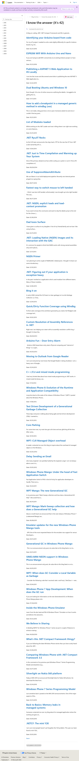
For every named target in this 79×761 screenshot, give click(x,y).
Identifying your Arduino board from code (48, 37)
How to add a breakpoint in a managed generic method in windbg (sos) (51, 105)
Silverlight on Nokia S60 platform (44, 673)
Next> (28, 738)
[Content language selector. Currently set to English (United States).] (9, 753)
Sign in (75, 2)
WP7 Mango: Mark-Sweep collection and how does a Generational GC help (50, 508)
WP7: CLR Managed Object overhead (46, 440)
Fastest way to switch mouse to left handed (49, 187)
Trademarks (4, 760)
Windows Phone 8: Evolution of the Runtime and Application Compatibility (49, 389)
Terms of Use (65, 757)
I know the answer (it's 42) (48, 17)
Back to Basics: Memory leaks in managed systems (43, 706)
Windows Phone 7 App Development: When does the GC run (49, 590)
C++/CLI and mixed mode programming (48, 371)
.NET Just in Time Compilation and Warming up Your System (51, 155)
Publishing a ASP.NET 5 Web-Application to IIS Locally (49, 70)
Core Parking (33, 424)
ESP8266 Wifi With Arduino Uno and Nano (48, 53)
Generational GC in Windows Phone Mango (49, 543)
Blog (24, 757)
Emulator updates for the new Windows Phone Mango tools (51, 526)
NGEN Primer (33, 256)
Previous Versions (15, 757)
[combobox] (12, 19)
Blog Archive (35, 17)
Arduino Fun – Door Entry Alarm (43, 340)
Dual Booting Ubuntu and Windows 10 (46, 87)
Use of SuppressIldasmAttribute (43, 171)
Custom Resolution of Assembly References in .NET (49, 323)
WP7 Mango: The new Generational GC (47, 490)
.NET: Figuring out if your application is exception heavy (47, 273)
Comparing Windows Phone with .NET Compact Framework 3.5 (51, 656)
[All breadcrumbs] (27, 16)
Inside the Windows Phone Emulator (45, 607)
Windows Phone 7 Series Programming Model (50, 688)
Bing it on (31, 290)
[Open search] (70, 2)
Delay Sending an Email (38, 456)
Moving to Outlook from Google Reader (47, 356)
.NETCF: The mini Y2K (37, 723)
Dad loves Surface (35, 221)
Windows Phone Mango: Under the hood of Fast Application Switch (51, 473)
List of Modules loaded (38, 121)
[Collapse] (22, 15)
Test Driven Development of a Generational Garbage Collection (49, 408)
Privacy (39, 757)
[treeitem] (13, 22)
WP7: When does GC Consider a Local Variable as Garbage (51, 574)
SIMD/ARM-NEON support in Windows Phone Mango (47, 558)
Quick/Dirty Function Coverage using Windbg (50, 306)
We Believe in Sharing (37, 623)
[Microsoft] (3, 2)
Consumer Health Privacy (51, 757)
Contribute (32, 757)
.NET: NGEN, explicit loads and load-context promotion (45, 205)
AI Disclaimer (5, 757)
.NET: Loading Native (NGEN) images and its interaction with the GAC (49, 239)
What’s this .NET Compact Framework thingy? (50, 638)
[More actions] (76, 16)
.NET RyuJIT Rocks (36, 137)
